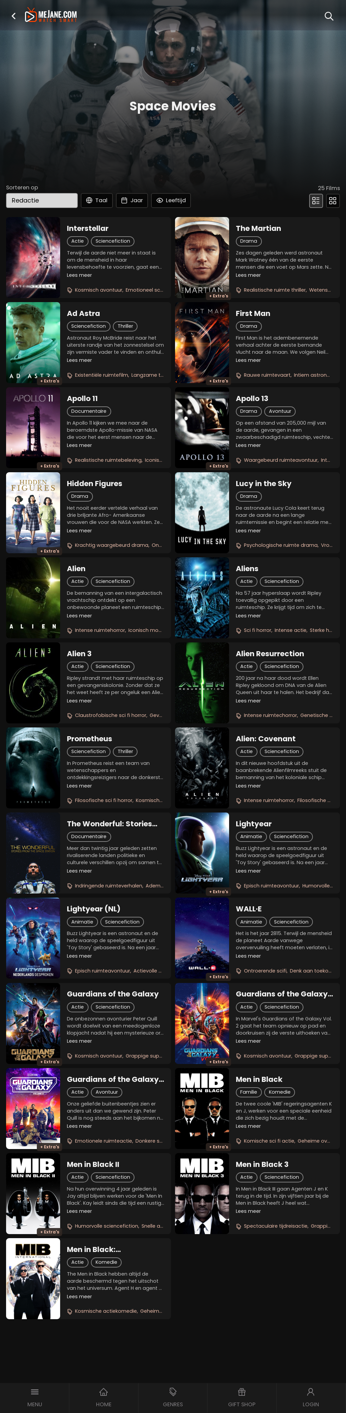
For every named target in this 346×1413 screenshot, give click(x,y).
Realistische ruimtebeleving (108, 460)
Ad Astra (83, 313)
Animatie (251, 836)
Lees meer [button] (79, 275)
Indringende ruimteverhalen (108, 885)
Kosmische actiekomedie (106, 1311)
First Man (253, 313)
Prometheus (89, 739)
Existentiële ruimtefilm (101, 375)
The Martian (258, 228)
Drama (248, 241)
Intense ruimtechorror (270, 715)
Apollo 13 (252, 398)
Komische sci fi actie (269, 1141)
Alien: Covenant (266, 739)
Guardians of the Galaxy (113, 994)
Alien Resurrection (270, 654)
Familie (248, 1092)
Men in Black (259, 1079)
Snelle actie (155, 1226)
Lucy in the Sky (264, 483)
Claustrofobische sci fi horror (110, 715)
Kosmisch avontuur (98, 290)
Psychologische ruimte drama (281, 545)
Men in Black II (93, 1164)
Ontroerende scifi (265, 970)
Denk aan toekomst (314, 970)
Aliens (247, 569)
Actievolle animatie (156, 970)
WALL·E (249, 909)
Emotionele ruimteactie (103, 1141)
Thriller (125, 326)
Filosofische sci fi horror (103, 800)
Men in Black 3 (262, 1164)
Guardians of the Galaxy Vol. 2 (282, 994)
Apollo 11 (82, 398)
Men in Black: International (91, 1249)
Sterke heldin (325, 630)
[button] (13, 16)
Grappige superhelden (153, 1055)
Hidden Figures (94, 483)
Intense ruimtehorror (100, 630)
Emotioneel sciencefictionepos (163, 290)
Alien (76, 569)
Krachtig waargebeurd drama (111, 545)
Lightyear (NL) (94, 909)
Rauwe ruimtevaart (267, 375)
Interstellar (87, 228)
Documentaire (88, 411)
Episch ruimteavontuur (271, 885)
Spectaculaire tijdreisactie (275, 1226)
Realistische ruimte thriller (275, 290)
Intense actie (290, 630)
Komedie (280, 1092)
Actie (77, 241)
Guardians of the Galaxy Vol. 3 (113, 1079)
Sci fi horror (257, 630)
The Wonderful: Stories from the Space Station (110, 824)
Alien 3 (79, 654)
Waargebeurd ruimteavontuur (281, 460)
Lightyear (254, 824)
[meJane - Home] (51, 15)
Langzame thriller (152, 375)
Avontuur (280, 411)
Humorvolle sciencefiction (106, 1226)
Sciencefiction (113, 241)
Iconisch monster (149, 630)
